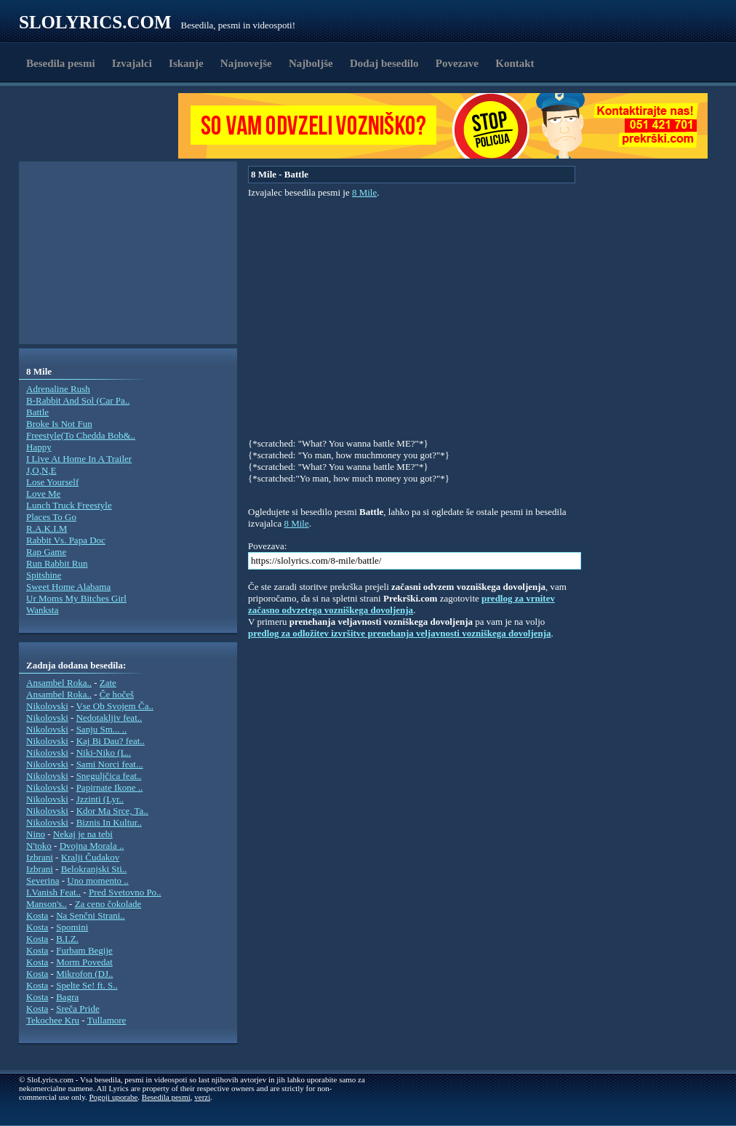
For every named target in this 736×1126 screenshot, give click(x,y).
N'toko (39, 845)
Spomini (72, 927)
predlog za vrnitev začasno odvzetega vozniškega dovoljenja (401, 604)
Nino (35, 833)
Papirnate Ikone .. (109, 787)
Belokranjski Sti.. (94, 868)
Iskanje (186, 63)
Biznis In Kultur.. (109, 822)
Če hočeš (117, 694)
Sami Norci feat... (109, 764)
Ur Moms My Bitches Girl (76, 598)
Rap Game (46, 551)
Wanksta (42, 609)
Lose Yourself (52, 481)
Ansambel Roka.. (59, 682)
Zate (108, 682)
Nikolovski (47, 705)
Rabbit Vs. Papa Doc (65, 540)
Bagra (67, 996)
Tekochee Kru (52, 1020)
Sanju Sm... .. (101, 729)
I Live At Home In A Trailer (79, 458)
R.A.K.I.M (46, 528)
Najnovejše (246, 63)
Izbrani (39, 857)
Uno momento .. (98, 880)
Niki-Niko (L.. (103, 752)
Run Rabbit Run (57, 563)
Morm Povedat (84, 962)
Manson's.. (46, 903)
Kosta (37, 915)
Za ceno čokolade (108, 903)
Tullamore (107, 1020)
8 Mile (364, 192)
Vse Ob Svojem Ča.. (114, 705)
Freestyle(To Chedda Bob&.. (80, 435)
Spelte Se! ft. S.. (87, 985)
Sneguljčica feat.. (109, 775)
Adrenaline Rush (58, 388)
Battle (37, 412)
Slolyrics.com (95, 22)
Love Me (43, 493)
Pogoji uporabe (113, 1097)
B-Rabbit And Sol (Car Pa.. (77, 400)
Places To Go (51, 516)
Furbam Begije (84, 950)
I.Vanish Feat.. (53, 892)
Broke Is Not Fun (59, 423)
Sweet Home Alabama (68, 586)
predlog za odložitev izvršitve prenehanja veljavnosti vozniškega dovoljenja (399, 633)
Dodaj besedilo (384, 63)
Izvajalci (132, 63)
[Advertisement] (103, 126)
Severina (42, 880)
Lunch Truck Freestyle (69, 505)
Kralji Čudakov (90, 857)
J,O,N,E (41, 470)
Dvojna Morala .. (92, 845)
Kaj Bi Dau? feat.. (110, 740)
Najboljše (311, 63)
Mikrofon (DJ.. (84, 973)
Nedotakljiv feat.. (109, 717)
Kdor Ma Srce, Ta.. (112, 810)
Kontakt (514, 63)
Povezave (457, 63)
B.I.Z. (67, 938)
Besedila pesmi (60, 63)
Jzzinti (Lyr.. (100, 799)
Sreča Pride (78, 1008)
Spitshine (43, 575)
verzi (202, 1097)
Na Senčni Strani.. (90, 915)
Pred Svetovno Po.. (125, 892)
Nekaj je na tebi (83, 833)
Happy (39, 447)
